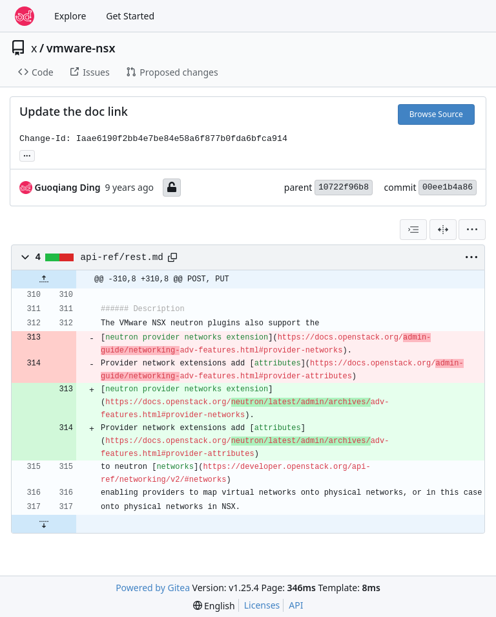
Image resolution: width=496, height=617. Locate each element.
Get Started (130, 16)
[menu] (472, 229)
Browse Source (436, 114)
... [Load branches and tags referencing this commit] (27, 154)
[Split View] (443, 229)
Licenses (262, 605)
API (296, 605)
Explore (70, 16)
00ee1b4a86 (447, 187)
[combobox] (413, 229)
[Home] (24, 16)
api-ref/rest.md (122, 257)
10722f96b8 (343, 187)
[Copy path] (172, 257)
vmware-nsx (81, 47)
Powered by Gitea (153, 587)
